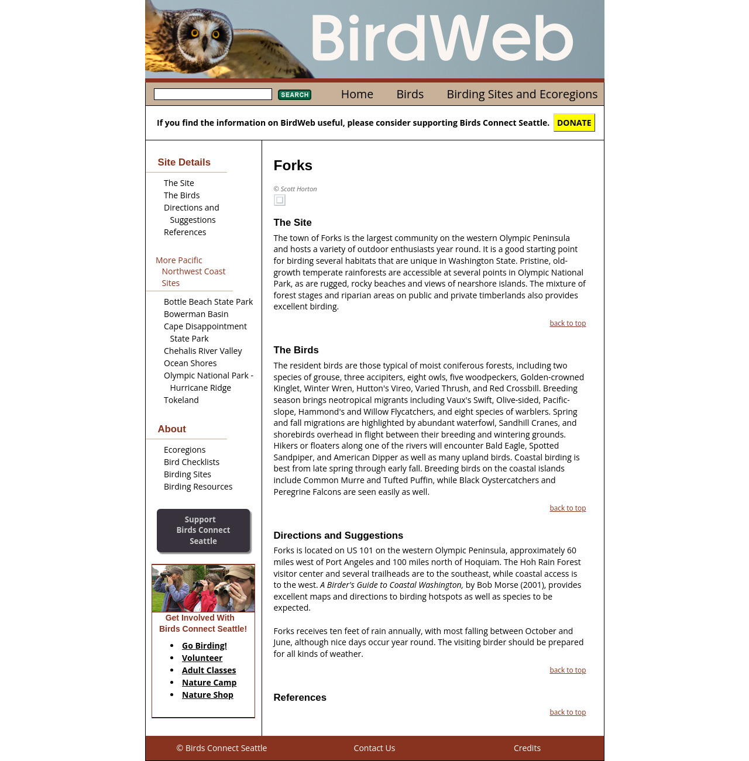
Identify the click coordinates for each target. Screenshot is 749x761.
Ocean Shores (190, 363)
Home (357, 94)
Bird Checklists (191, 461)
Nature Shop (207, 694)
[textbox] (213, 94)
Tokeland (181, 399)
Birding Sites (187, 474)
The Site (179, 182)
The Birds (182, 195)
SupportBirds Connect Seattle (203, 530)
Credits (527, 747)
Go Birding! (204, 645)
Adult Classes (209, 670)
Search (294, 94)
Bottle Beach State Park (208, 301)
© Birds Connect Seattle (222, 747)
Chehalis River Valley (203, 350)
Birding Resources (198, 486)
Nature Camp (209, 682)
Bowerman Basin (196, 313)
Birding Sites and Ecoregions (522, 94)
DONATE (574, 122)
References (185, 231)
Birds (410, 94)
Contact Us (375, 747)
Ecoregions (184, 449)
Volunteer (202, 657)
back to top (567, 323)
